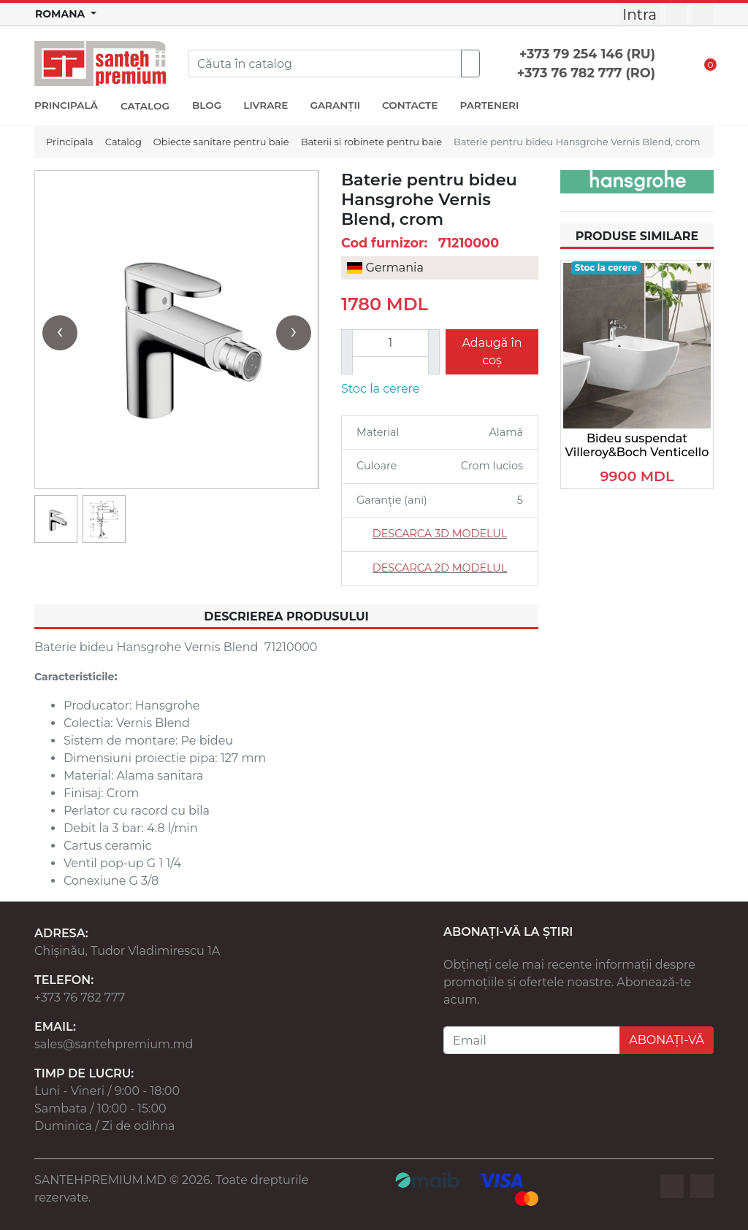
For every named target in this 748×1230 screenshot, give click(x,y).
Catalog (123, 141)
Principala (70, 141)
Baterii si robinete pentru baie (371, 141)
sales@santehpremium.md (113, 1044)
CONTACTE (410, 105)
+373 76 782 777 (79, 997)
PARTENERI (489, 105)
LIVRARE (265, 105)
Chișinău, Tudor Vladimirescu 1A (127, 951)
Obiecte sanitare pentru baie (221, 141)
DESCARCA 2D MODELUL (440, 567)
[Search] (325, 63)
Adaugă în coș (492, 351)
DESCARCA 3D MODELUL (440, 533)
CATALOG (145, 106)
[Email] (531, 1040)
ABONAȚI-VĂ (666, 1040)
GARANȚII (335, 105)
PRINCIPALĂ (66, 105)
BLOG (206, 105)
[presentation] (59, 332)
